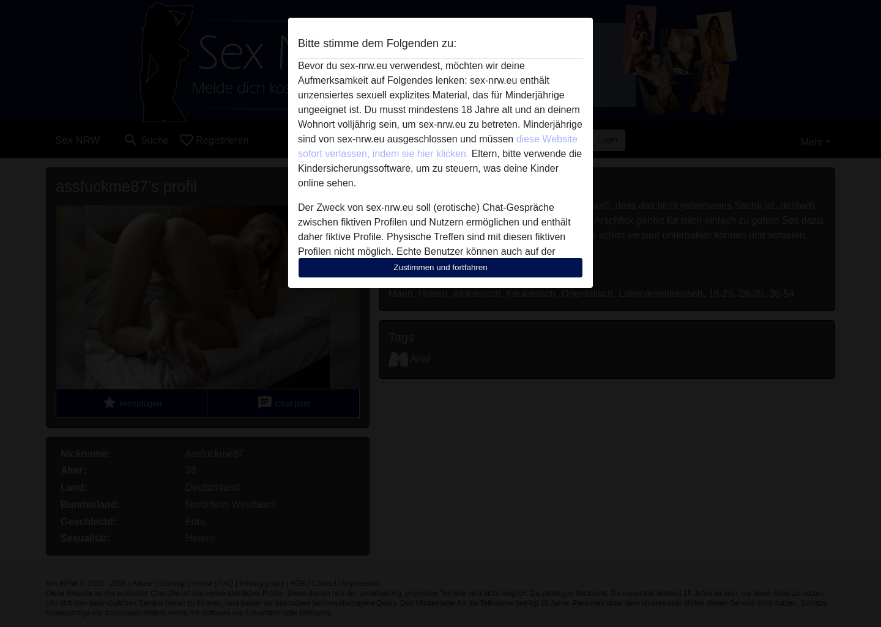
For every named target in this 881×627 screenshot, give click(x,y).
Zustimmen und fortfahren (440, 267)
